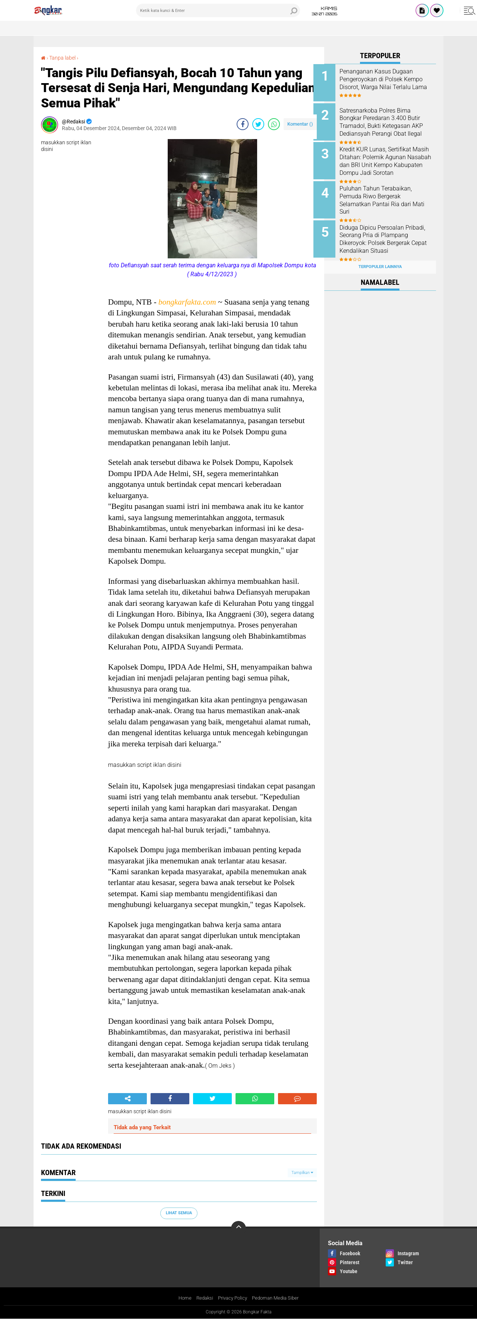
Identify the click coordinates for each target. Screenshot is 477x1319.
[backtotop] (238, 1228)
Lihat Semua (179, 1213)
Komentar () (300, 124)
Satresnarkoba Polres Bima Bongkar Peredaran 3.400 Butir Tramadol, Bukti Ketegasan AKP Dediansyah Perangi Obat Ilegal (386, 125)
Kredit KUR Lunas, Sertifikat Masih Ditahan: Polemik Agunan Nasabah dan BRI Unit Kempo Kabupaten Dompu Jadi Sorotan (390, 162)
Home (181, 1298)
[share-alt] (127, 1098)
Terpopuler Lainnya (380, 258)
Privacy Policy (232, 1298)
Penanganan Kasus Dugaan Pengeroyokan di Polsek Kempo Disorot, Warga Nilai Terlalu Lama (387, 83)
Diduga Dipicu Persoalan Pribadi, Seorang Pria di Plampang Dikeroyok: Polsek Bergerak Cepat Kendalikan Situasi (387, 237)
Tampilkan (302, 1172)
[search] (218, 10)
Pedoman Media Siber (278, 1298)
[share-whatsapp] (274, 124)
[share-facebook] (243, 124)
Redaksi (202, 1298)
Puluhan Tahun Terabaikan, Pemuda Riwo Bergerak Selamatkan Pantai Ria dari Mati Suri (386, 196)
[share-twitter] (258, 124)
